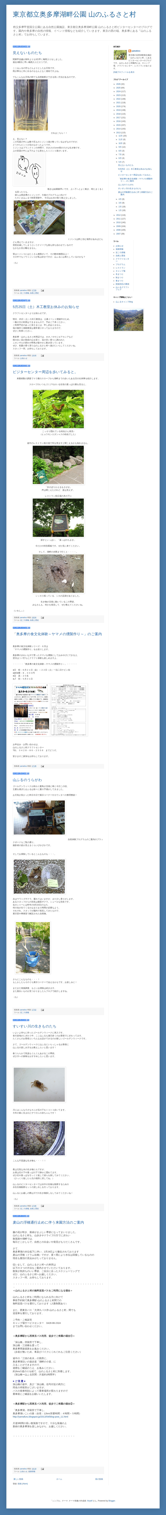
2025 (118, 88)
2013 (118, 133)
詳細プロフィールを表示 (123, 72)
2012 (118, 215)
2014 (118, 129)
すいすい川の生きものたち (35, 1026)
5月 (120, 162)
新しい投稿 (18, 1479)
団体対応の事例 (122, 284)
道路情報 (31, 1471)
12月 (121, 136)
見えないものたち (27, 53)
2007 (118, 234)
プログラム (120, 264)
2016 (118, 121)
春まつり (119, 281)
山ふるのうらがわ (27, 780)
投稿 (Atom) (23, 1484)
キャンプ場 (120, 271)
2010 (118, 222)
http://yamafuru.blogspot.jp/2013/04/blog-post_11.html (40, 1416)
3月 (120, 203)
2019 (118, 110)
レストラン (120, 268)
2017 (118, 118)
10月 (121, 143)
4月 (120, 199)
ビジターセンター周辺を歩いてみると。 (45, 372)
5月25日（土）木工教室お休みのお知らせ (46, 307)
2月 (120, 207)
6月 (120, 158)
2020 (118, 106)
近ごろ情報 (24, 293)
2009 (118, 226)
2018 (118, 114)
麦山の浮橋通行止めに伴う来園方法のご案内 (48, 1222)
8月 (120, 151)
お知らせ (23, 358)
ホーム (59, 1479)
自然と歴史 (34, 293)
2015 (118, 125)
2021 (118, 103)
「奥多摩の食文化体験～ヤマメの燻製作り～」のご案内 (57, 634)
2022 (118, 99)
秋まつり (119, 277)
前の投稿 (99, 1479)
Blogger (112, 1501)
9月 (120, 147)
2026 (118, 84)
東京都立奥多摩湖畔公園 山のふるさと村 (74, 14)
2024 (118, 91)
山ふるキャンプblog (124, 302)
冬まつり (119, 274)
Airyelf (89, 1501)
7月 (120, 154)
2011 (118, 219)
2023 (118, 95)
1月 (120, 210)
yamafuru (136, 51)
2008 (118, 230)
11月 (121, 139)
